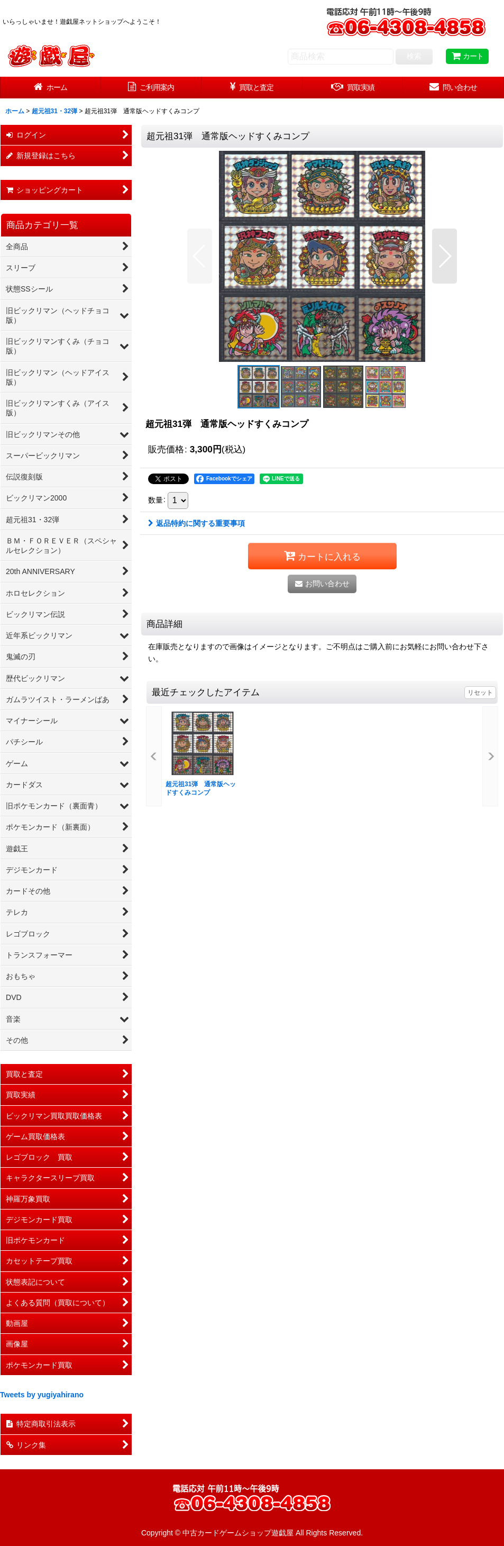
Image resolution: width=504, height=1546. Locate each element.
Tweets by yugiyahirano (42, 1394)
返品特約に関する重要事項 (196, 523)
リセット (480, 692)
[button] (199, 256)
